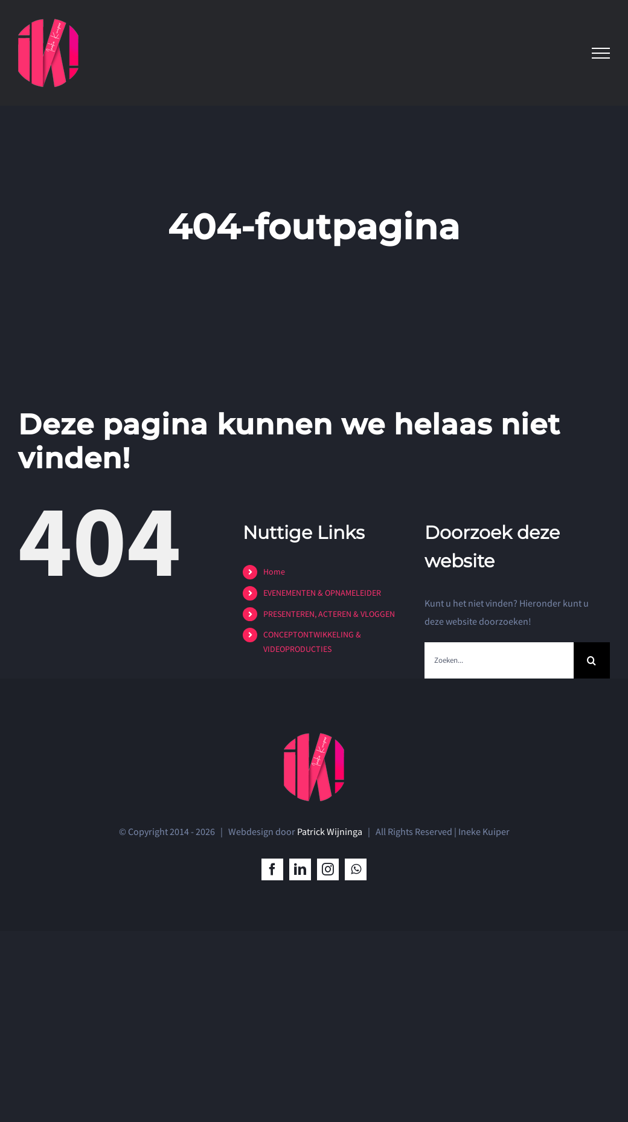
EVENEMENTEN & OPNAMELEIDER (322, 592)
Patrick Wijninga (329, 831)
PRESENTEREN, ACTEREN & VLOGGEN (329, 613)
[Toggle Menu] (601, 53)
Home (274, 571)
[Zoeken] (592, 660)
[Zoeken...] (499, 660)
